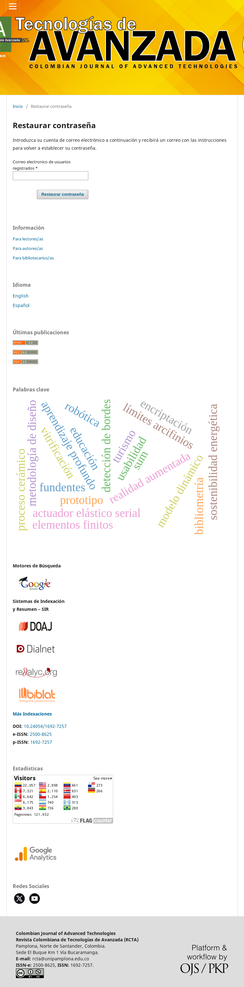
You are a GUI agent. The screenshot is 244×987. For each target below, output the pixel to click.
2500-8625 (41, 734)
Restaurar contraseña (62, 194)
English (21, 296)
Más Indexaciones (32, 714)
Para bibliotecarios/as (33, 258)
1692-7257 (41, 742)
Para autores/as (28, 248)
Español (21, 305)
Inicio (18, 106)
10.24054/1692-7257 (45, 726)
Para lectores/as (28, 239)
